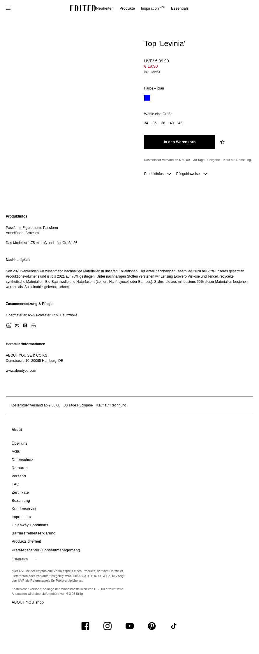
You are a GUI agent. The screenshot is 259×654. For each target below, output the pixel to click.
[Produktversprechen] (197, 160)
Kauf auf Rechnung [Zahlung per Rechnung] (237, 160)
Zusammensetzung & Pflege (29, 304)
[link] (17, 431)
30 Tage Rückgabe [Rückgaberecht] (206, 160)
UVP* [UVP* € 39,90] (156, 61)
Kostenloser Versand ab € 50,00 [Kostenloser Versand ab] (167, 160)
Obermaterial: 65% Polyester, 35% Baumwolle (41, 315)
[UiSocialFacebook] (85, 626)
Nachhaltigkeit (18, 260)
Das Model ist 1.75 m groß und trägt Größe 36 (41, 243)
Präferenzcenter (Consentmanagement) (46, 550)
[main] (129, 293)
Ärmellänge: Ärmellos (22, 233)
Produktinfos (158, 174)
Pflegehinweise (192, 174)
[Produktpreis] (197, 67)
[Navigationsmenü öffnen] (9, 8)
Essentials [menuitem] (180, 8)
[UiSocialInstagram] (107, 626)
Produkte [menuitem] (127, 8)
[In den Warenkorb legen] (179, 142)
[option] (147, 98)
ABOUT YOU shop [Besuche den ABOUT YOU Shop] (28, 602)
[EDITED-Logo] (83, 8)
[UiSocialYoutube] (129, 626)
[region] (129, 230)
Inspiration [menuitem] (153, 8)
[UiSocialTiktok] (174, 626)
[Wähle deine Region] (25, 559)
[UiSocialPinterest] (151, 626)
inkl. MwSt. (152, 72)
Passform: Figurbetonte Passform (32, 228)
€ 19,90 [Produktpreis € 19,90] (151, 66)
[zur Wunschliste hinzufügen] (223, 142)
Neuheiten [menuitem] (105, 8)
